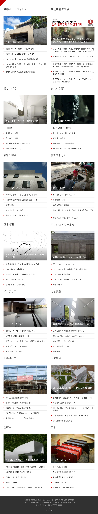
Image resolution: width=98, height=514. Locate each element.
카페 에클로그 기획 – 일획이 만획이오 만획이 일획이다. (26, 467)
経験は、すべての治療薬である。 (19, 408)
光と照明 (56, 291)
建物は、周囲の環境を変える (17, 215)
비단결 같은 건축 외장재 (16, 188)
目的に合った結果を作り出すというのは (69, 279)
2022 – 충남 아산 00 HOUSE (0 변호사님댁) (22, 59)
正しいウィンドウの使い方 (63, 264)
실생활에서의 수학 (59, 482)
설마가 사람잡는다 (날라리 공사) (66, 188)
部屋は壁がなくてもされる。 (17, 346)
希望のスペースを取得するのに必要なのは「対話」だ (26, 341)
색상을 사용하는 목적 (15, 324)
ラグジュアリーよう (63, 224)
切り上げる (10, 88)
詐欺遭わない (59, 155)
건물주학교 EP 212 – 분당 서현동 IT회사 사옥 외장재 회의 (73, 57)
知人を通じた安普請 (61, 205)
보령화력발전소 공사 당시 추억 (64, 403)
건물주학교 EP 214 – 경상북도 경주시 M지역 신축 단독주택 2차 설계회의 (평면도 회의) (72, 40)
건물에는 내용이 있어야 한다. (16, 477)
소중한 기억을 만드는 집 (63, 121)
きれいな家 (57, 88)
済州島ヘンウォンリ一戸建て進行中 (20, 418)
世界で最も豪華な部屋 (62, 274)
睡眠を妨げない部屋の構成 (63, 143)
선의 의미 (9, 128)
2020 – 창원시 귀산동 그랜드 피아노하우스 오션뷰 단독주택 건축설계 (26, 65)
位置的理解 (10, 205)
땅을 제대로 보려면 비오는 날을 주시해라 (20, 274)
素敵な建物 (10, 155)
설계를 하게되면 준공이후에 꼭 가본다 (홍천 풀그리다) (72, 398)
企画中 (7, 427)
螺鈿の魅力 (57, 284)
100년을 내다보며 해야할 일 (16, 269)
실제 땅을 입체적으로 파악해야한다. (19, 472)
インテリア (10, 291)
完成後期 (56, 358)
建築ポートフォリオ (15, 9)
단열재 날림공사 (59, 200)
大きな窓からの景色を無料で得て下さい (69, 331)
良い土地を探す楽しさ (14, 279)
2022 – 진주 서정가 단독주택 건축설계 (20, 49)
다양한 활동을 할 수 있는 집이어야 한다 (22, 121)
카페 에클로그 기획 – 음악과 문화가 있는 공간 (25, 460)
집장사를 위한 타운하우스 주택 (64, 195)
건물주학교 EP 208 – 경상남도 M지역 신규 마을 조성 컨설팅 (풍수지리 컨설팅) (73, 80)
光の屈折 (56, 351)
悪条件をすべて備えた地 (15, 284)
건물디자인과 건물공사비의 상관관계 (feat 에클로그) (25, 487)
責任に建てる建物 (14, 390)
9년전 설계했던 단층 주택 (62, 128)
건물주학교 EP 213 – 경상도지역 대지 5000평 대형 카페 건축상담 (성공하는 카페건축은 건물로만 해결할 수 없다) (73, 50)
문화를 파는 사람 (12, 133)
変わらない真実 (12, 138)
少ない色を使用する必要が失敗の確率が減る (70, 269)
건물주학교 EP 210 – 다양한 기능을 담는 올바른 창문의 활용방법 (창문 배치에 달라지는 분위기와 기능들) (73, 65)
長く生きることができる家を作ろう (67, 148)
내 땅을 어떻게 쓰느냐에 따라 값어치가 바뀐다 (22, 264)
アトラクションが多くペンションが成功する (70, 415)
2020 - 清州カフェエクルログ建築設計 (21, 72)
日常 (53, 427)
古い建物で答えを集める (62, 420)
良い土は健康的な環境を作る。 (18, 398)
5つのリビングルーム (14, 351)
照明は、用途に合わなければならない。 (69, 336)
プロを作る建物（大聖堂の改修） (19, 403)
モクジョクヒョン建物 (14, 210)
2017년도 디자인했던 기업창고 (64, 487)
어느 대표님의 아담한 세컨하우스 (65, 133)
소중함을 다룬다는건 (61, 460)
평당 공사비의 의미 (60, 467)
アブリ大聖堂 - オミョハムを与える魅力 (21, 195)
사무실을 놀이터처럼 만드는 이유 (18, 336)
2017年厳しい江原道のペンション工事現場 (23, 413)
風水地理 (9, 224)
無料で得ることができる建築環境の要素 (71, 324)
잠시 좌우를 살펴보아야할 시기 (64, 472)
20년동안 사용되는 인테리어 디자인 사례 (20, 331)
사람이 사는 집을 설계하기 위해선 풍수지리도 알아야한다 (25, 256)
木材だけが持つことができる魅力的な (70, 257)
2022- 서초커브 (13, 42)
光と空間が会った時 (61, 346)
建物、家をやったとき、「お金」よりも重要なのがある (73, 211)
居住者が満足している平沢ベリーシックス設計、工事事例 (73, 409)
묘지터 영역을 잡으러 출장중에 (64, 477)
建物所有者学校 (60, 9)
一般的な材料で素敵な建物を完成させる (21, 200)
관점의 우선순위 (11, 482)
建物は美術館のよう (13, 148)
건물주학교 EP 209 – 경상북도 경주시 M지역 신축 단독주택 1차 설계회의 (73, 72)
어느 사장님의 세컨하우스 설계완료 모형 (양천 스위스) (72, 389)
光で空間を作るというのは (63, 341)
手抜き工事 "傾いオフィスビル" (65, 218)
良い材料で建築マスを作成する (18, 143)
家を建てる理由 (59, 138)
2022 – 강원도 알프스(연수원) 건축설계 (20, 54)
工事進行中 (10, 358)
